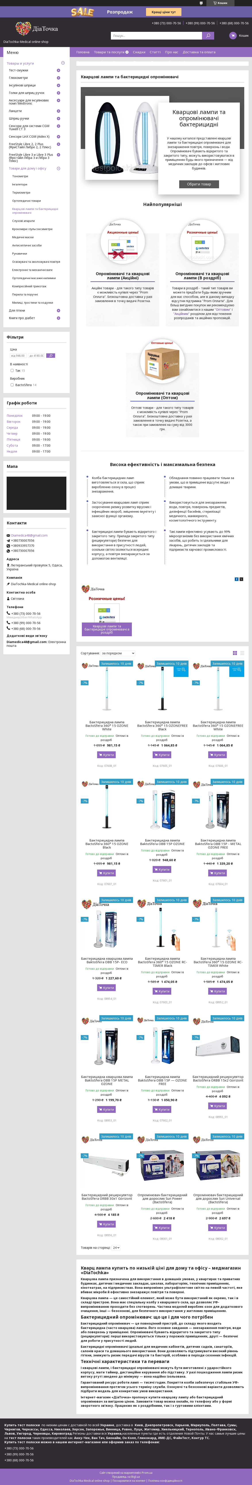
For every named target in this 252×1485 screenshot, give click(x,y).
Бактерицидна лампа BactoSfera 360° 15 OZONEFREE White (218, 725)
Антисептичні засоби (27, 245)
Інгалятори (19, 184)
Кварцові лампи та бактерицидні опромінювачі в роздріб (107, 629)
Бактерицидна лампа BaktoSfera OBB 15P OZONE (162, 841)
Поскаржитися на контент (129, 1481)
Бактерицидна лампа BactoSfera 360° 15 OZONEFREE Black (162, 725)
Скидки (139, 52)
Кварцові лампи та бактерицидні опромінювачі (35, 211)
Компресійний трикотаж (29, 286)
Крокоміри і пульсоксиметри (32, 229)
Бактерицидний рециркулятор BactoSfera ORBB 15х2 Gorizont (218, 1078)
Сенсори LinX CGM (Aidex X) (29, 137)
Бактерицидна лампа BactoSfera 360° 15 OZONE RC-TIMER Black (162, 962)
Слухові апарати (23, 221)
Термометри (21, 192)
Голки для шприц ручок (26, 93)
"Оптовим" (223, 309)
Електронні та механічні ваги (32, 270)
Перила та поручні (25, 294)
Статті (155, 52)
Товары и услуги (20, 63)
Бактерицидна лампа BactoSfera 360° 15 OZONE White (106, 725)
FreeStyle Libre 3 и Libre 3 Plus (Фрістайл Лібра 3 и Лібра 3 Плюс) (31, 158)
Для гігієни (17, 310)
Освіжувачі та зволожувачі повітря (36, 262)
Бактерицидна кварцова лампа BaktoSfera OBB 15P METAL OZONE (107, 1080)
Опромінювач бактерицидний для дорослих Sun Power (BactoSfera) (162, 1198)
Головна (82, 52)
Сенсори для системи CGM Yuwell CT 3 (29, 127)
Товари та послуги (109, 52)
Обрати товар (199, 184)
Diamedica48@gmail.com (29, 535)
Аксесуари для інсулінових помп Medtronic (29, 102)
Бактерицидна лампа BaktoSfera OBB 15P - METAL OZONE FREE (218, 843)
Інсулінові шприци (22, 85)
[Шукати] (208, 36)
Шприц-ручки (19, 118)
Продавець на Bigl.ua (126, 1477)
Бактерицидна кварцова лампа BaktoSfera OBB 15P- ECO (107, 960)
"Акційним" (181, 314)
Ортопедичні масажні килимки (34, 278)
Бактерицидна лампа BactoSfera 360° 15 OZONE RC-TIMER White (218, 962)
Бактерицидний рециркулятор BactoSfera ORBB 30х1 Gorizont (107, 1196)
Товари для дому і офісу (27, 168)
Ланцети (15, 111)
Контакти (121, 62)
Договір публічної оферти (172, 62)
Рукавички (19, 253)
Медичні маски (23, 237)
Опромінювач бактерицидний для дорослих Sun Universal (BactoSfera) (218, 1198)
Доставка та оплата (199, 52)
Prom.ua (147, 1473)
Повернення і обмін (92, 62)
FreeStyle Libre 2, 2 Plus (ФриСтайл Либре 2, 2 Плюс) (30, 146)
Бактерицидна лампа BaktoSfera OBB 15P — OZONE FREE (162, 1080)
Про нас (171, 52)
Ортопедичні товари (26, 201)
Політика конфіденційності (165, 1481)
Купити (108, 755)
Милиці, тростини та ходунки (32, 303)
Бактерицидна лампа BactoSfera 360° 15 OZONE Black (106, 843)
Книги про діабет (22, 318)
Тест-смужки (18, 70)
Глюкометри (18, 78)
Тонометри (20, 176)
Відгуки (139, 62)
